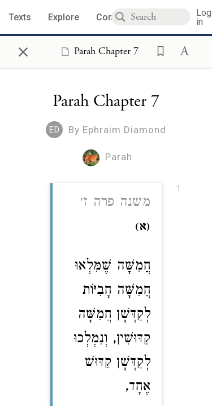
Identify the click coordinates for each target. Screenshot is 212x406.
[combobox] (161, 16)
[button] (157, 50)
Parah (118, 156)
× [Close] (23, 50)
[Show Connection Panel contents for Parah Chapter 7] (98, 51)
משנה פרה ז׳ (115, 203)
